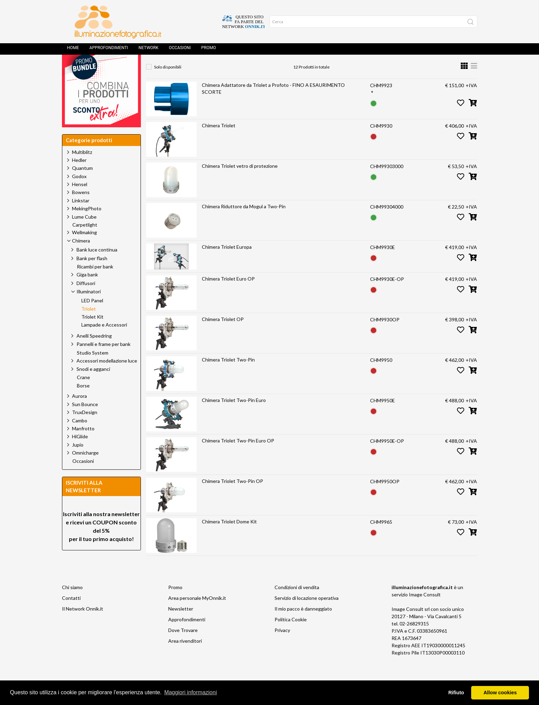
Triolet (289, 68)
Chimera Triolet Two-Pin (228, 375)
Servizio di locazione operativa (307, 613)
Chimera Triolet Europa (227, 262)
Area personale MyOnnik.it (197, 613)
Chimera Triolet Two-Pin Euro (234, 416)
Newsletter (180, 624)
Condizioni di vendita (297, 603)
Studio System (92, 368)
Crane (83, 393)
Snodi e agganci (93, 384)
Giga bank (87, 290)
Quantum (82, 183)
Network (148, 50)
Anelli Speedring (94, 351)
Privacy (282, 646)
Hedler (79, 175)
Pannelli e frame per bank (104, 360)
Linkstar (80, 216)
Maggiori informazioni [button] (190, 692)
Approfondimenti (108, 50)
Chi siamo (72, 603)
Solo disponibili (167, 82)
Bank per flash (92, 274)
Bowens (81, 208)
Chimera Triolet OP (223, 335)
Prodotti (183, 68)
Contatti (71, 613)
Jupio (77, 460)
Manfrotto (83, 444)
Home (73, 50)
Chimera (217, 68)
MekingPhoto (86, 224)
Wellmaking (84, 248)
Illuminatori (254, 68)
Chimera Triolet (218, 141)
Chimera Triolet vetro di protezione (240, 181)
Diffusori (86, 299)
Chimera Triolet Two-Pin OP (232, 497)
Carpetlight (84, 240)
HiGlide (80, 452)
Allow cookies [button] (500, 692)
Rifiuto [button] (456, 692)
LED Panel (92, 316)
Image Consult (425, 610)
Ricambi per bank (95, 282)
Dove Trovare (183, 646)
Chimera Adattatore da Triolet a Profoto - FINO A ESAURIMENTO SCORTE (273, 104)
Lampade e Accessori (104, 340)
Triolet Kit (92, 332)
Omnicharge (85, 468)
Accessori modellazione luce (107, 376)
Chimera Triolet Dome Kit (229, 537)
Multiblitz (82, 168)
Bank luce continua (97, 265)
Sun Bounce (85, 420)
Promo (208, 50)
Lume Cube (84, 232)
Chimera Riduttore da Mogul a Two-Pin (244, 222)
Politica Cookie (291, 635)
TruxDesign (84, 428)
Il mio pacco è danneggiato (303, 624)
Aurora (79, 411)
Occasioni (180, 50)
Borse (83, 401)
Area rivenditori (185, 656)
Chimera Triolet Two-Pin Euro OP (238, 456)
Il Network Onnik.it (82, 624)
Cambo (79, 436)
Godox (79, 192)
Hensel (79, 200)
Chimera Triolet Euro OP (228, 294)
